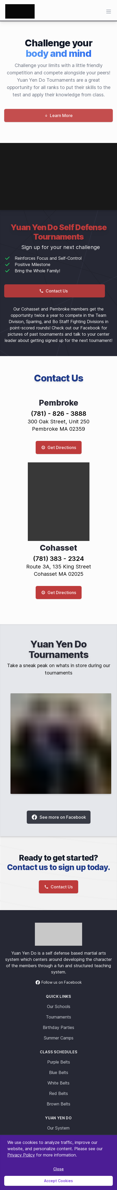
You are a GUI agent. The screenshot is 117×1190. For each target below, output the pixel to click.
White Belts (58, 1083)
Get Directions (58, 447)
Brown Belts (58, 1103)
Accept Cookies (58, 1180)
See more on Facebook (58, 817)
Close (58, 1169)
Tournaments (58, 1017)
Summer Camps (58, 1037)
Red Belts (58, 1093)
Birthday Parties (58, 1027)
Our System (58, 1128)
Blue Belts (58, 1072)
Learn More (59, 115)
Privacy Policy (21, 1155)
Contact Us (53, 291)
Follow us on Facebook (58, 982)
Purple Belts (58, 1062)
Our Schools (58, 1006)
